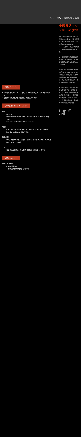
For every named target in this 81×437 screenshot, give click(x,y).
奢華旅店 (68, 18)
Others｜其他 (55, 18)
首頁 (77, 18)
